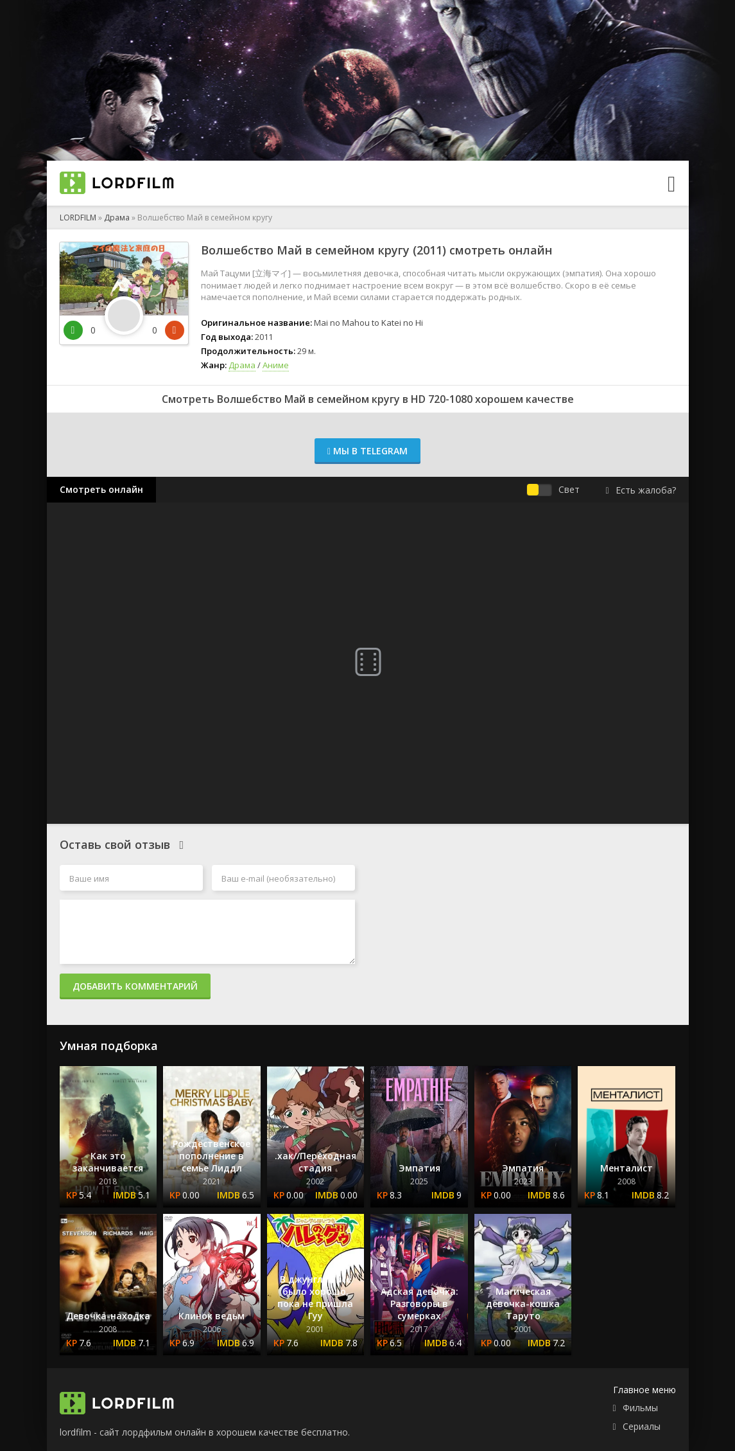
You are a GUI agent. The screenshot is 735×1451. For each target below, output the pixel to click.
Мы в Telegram (367, 451)
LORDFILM (78, 217)
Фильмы (640, 1408)
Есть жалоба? (640, 490)
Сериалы (642, 1426)
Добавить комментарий (135, 986)
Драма (117, 217)
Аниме (276, 365)
